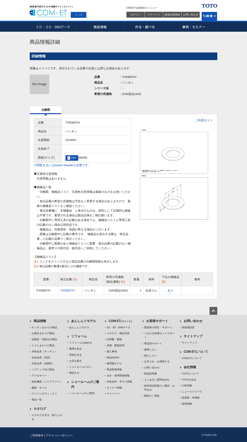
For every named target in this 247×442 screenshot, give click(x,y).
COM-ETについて (196, 351)
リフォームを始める (80, 342)
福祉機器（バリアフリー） (47, 381)
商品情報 (100, 27)
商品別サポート (153, 343)
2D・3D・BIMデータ (53, 27)
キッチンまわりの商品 (44, 327)
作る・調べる (146, 27)
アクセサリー (39, 375)
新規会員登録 (172, 14)
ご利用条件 (36, 435)
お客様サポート (157, 321)
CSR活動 (187, 385)
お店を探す (75, 360)
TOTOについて (190, 373)
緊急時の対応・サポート (158, 327)
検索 (209, 16)
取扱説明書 (150, 373)
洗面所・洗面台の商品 (44, 339)
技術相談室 (188, 327)
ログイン (136, 14)
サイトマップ (193, 336)
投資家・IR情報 (191, 397)
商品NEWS (113, 357)
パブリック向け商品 (43, 369)
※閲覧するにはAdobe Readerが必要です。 (62, 165)
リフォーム (79, 336)
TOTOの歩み (189, 379)
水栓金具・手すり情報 (119, 381)
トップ (78, 14)
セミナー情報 (114, 387)
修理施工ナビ (114, 363)
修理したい (150, 349)
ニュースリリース (192, 391)
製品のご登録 (151, 395)
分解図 (45, 109)
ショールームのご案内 (82, 393)
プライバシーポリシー (59, 435)
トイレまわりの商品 (43, 345)
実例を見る (75, 354)
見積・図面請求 (115, 345)
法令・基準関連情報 (118, 375)
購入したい (150, 355)
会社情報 (190, 367)
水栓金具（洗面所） (43, 363)
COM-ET (120, 321)
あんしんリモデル (83, 321)
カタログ (40, 408)
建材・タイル (39, 387)
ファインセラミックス (44, 393)
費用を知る (75, 348)
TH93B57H (67, 290)
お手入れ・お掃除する (157, 361)
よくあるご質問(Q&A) (156, 379)
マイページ (154, 14)
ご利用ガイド (204, 120)
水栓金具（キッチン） (44, 351)
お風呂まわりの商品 (43, 333)
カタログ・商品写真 (118, 333)
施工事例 (112, 351)
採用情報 (187, 403)
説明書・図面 (114, 339)
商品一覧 (37, 399)
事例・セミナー (193, 27)
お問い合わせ (190, 14)
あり (170, 290)
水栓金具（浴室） (42, 357)
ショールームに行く (80, 366)
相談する (74, 372)
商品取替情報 (114, 369)
